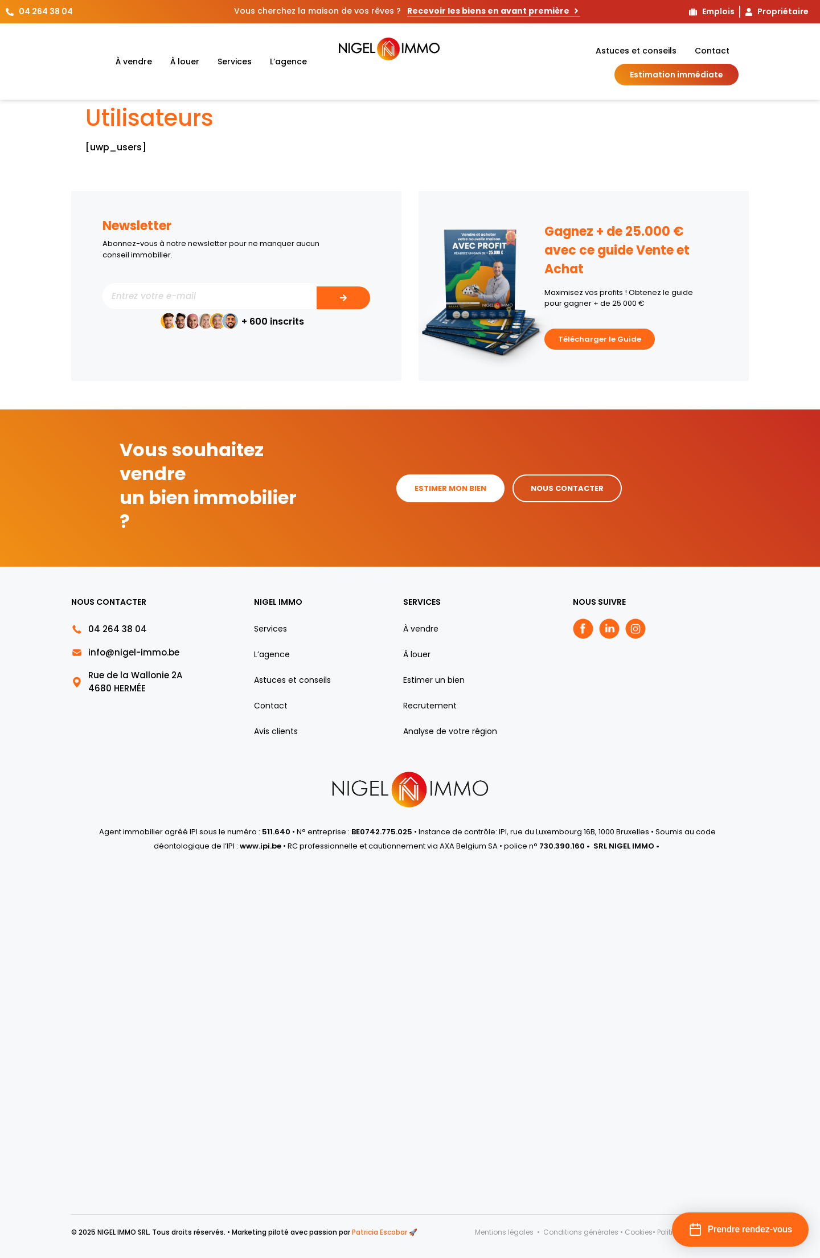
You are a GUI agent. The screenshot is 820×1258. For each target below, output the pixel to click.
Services (235, 61)
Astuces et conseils (636, 50)
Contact (712, 50)
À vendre (134, 61)
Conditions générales (580, 1232)
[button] (740, 1229)
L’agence (288, 61)
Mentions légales (505, 1232)
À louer (184, 61)
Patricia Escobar (379, 1232)
